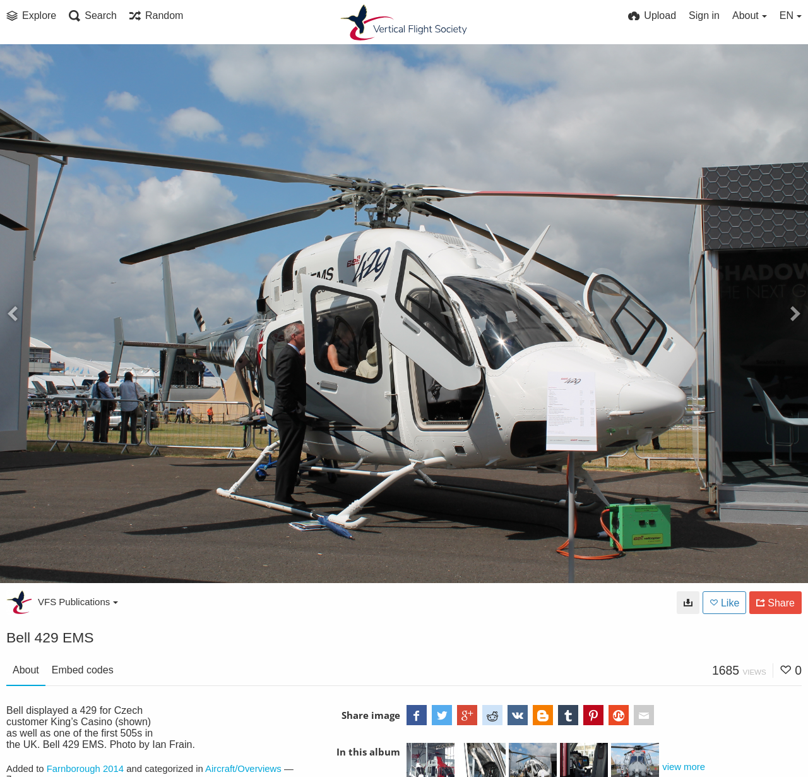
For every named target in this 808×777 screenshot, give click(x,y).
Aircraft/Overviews (243, 769)
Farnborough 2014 (85, 769)
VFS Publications (78, 601)
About (26, 670)
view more (683, 767)
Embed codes (83, 670)
